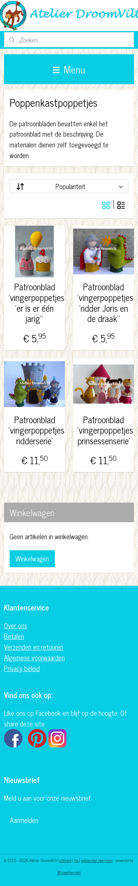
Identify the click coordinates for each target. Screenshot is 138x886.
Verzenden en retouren (33, 646)
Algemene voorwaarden (34, 657)
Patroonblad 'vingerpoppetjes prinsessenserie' (103, 430)
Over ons (15, 625)
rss (76, 860)
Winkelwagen (32, 558)
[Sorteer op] (69, 186)
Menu (69, 69)
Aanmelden (24, 819)
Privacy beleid (22, 668)
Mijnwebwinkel (69, 872)
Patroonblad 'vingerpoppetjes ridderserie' (34, 430)
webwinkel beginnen (96, 860)
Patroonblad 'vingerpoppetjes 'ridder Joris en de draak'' (103, 302)
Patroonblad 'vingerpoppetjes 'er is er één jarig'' (34, 302)
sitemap (65, 860)
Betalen (14, 636)
